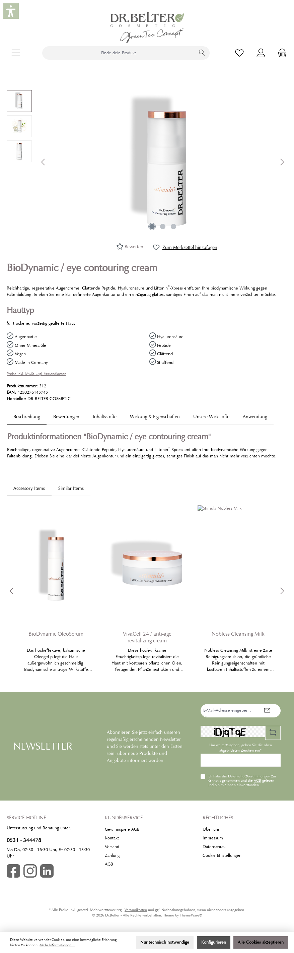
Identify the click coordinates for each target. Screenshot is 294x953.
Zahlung (112, 855)
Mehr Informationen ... (57, 945)
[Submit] (267, 710)
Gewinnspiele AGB (122, 829)
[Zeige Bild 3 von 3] (173, 226)
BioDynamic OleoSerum (55, 634)
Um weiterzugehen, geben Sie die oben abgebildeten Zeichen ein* (240, 748)
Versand (112, 846)
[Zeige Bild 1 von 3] (152, 226)
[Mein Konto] (261, 53)
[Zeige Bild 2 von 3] (162, 226)
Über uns (211, 829)
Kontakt (112, 838)
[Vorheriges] (44, 162)
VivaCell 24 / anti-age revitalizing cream (147, 637)
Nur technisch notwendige (164, 942)
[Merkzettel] (239, 53)
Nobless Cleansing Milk (238, 634)
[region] (147, 162)
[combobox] (118, 53)
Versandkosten (136, 910)
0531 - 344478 (24, 840)
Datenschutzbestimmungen (249, 776)
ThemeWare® (191, 915)
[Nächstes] (282, 162)
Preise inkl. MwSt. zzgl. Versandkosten (36, 374)
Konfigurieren (213, 942)
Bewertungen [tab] (66, 417)
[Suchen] (202, 53)
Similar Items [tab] (71, 488)
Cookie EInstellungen (222, 855)
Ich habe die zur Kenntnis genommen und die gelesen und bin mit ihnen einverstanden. (242, 780)
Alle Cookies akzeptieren (261, 942)
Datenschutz (214, 846)
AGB (257, 780)
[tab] (27, 417)
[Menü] (16, 53)
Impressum (213, 838)
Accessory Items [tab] (29, 488)
